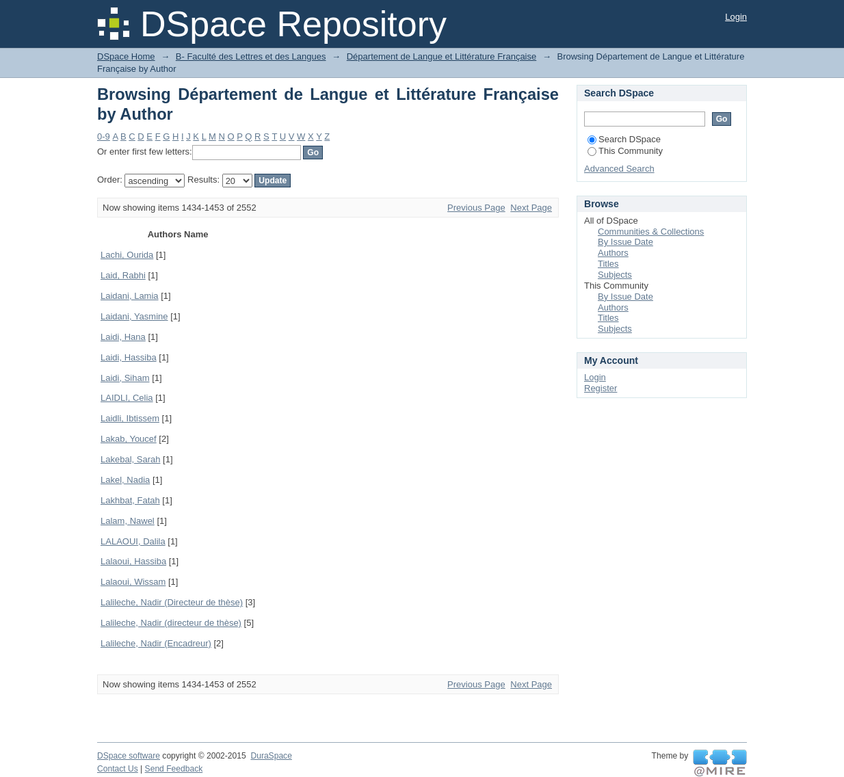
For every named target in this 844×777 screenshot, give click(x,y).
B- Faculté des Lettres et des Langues (251, 56)
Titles (608, 264)
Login (736, 17)
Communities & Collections (651, 231)
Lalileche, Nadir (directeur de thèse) (171, 623)
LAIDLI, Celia (127, 398)
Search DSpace (624, 139)
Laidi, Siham (125, 378)
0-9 (103, 136)
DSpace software (128, 756)
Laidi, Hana (123, 337)
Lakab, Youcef (129, 439)
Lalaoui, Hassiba (133, 561)
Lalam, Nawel (128, 521)
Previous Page (476, 207)
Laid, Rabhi (123, 275)
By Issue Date (625, 242)
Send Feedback (174, 769)
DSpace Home (126, 56)
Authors (613, 253)
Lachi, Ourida (127, 255)
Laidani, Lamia (130, 296)
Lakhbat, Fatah (130, 500)
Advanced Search (619, 168)
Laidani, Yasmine (134, 316)
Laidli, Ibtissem (130, 418)
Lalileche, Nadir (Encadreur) (156, 643)
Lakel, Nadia (125, 480)
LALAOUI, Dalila (133, 541)
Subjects (615, 274)
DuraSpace (270, 756)
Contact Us (117, 769)
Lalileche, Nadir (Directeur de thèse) (172, 602)
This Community (625, 151)
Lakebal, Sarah (130, 459)
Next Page (531, 207)
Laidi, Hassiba (129, 357)
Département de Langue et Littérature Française (442, 56)
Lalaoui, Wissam (133, 582)
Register (600, 388)
